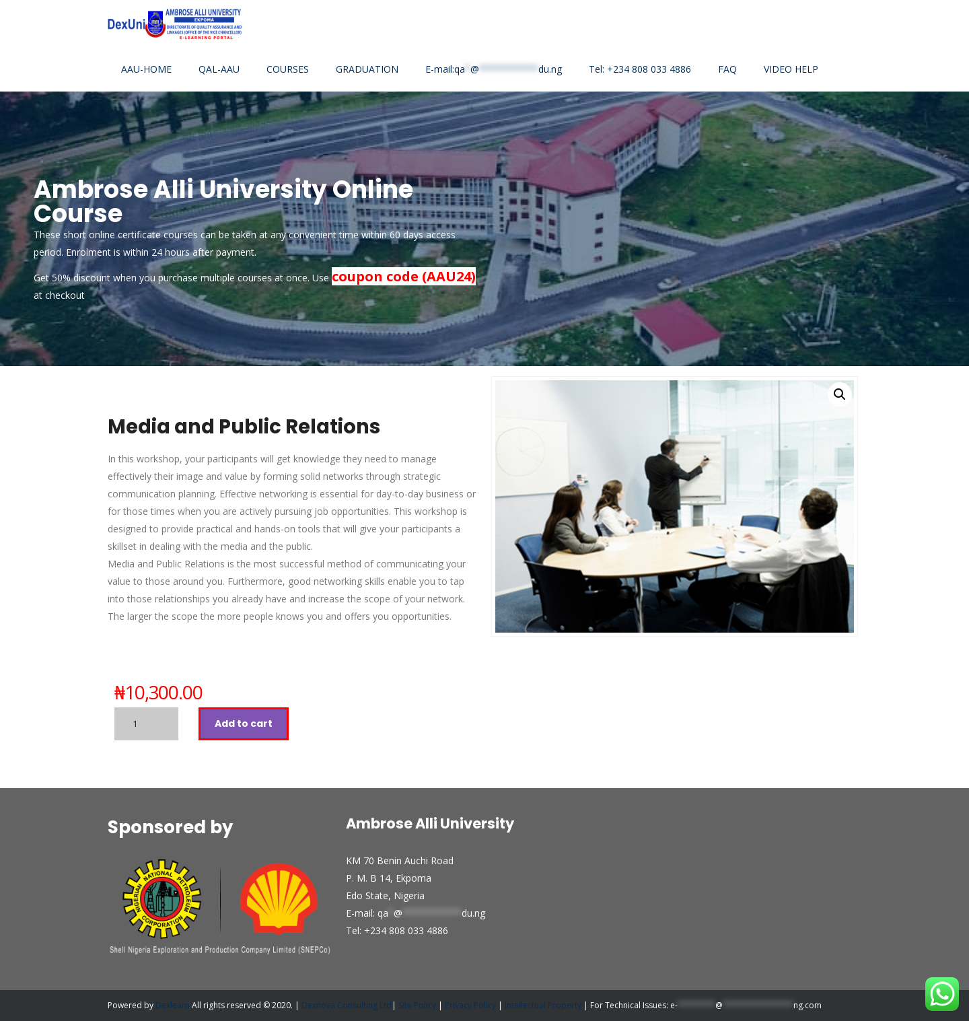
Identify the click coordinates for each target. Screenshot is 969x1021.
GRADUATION (367, 69)
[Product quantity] (146, 723)
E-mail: (493, 69)
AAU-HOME (146, 69)
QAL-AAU (219, 69)
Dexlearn (172, 1005)
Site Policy (418, 1005)
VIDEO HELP (791, 69)
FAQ (727, 69)
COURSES (287, 69)
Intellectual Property (543, 1005)
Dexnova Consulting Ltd (346, 1005)
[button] (840, 394)
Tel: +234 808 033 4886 (640, 69)
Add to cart (244, 723)
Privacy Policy (470, 1005)
